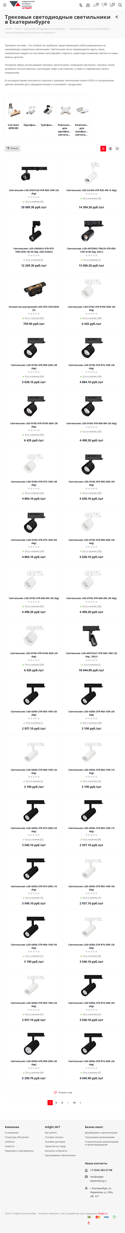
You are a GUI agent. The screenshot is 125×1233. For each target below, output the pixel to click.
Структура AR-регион (17, 1137)
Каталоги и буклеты (56, 1150)
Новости (9, 1146)
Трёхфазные (47, 124)
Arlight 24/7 (52, 1127)
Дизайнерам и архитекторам (101, 1132)
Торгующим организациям (100, 1137)
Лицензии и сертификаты (19, 1150)
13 (74, 1102)
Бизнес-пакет (94, 1127)
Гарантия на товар (55, 1146)
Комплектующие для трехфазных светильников (82, 129)
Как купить (51, 1132)
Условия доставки (55, 1141)
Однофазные (30, 124)
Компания (12, 1127)
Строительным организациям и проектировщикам (101, 1143)
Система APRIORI (13, 126)
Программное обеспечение (60, 1155)
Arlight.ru (103, 1213)
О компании (11, 1132)
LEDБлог (10, 1141)
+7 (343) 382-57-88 (101, 1170)
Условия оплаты (54, 1137)
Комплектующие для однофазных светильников (65, 129)
